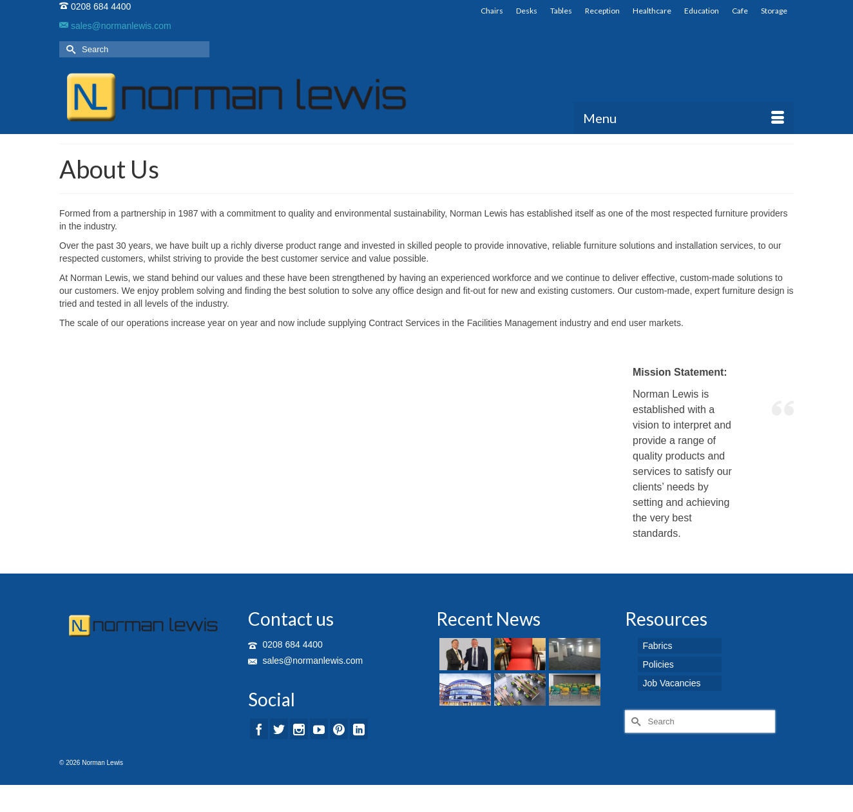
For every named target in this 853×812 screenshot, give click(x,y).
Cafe (740, 10)
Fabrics (658, 646)
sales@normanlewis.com (115, 26)
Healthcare (652, 10)
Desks (526, 10)
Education (701, 10)
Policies (658, 664)
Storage (774, 10)
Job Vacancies (672, 683)
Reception (602, 10)
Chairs (492, 10)
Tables (561, 10)
